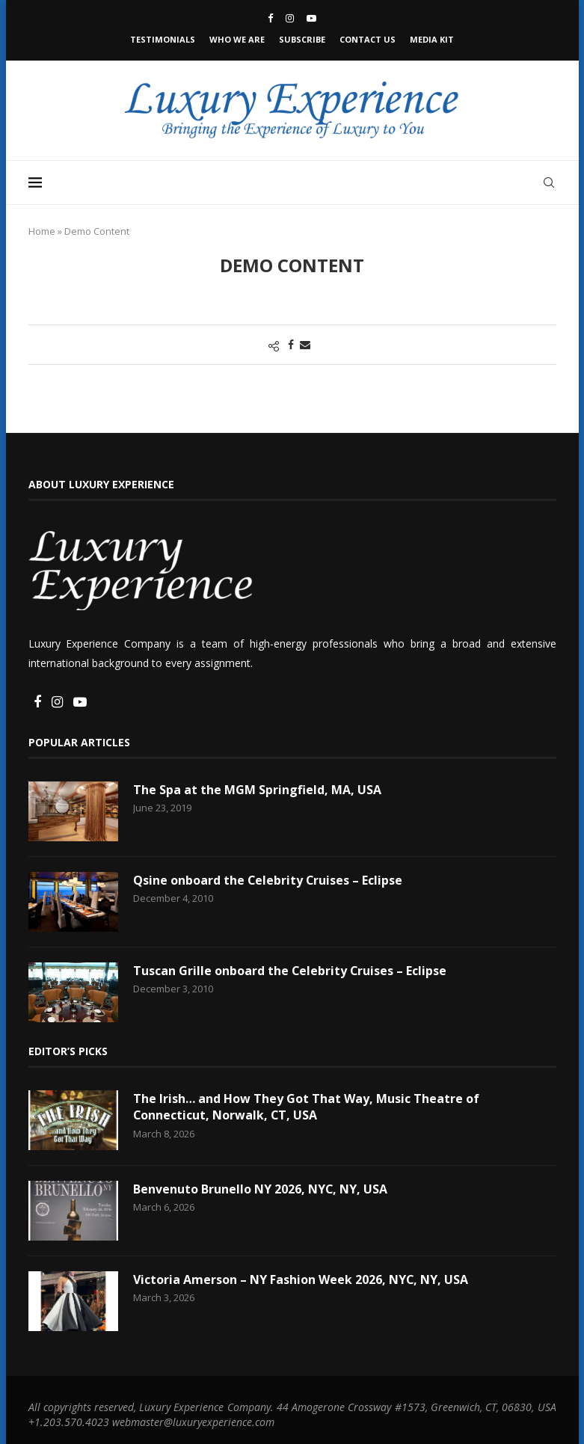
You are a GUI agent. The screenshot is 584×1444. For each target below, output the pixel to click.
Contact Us (367, 39)
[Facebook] (270, 18)
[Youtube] (311, 18)
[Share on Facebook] (291, 344)
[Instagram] (290, 18)
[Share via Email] (305, 344)
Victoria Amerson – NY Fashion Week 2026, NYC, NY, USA (301, 1279)
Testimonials (162, 39)
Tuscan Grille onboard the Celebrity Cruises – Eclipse (290, 970)
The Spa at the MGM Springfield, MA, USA (257, 789)
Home (41, 231)
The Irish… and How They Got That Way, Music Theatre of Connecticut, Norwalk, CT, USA (306, 1106)
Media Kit (432, 39)
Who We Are (237, 39)
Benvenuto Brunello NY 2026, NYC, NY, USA (260, 1189)
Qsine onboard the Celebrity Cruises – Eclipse (268, 880)
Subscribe (302, 39)
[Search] (548, 182)
